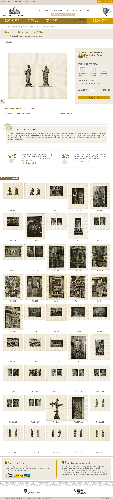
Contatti (32, 1)
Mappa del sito (48, 498)
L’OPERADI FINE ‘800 (32, 21)
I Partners (17, 1)
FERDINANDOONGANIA (12, 21)
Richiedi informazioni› (28, 163)
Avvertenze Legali (31, 498)
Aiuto (25, 1)
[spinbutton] (91, 90)
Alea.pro (107, 498)
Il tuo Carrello (105, 1)
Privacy (40, 498)
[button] (94, 89)
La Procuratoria (5, 1)
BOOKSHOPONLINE (101, 21)
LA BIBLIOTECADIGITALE (78, 21)
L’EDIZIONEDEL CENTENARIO (54, 21)
